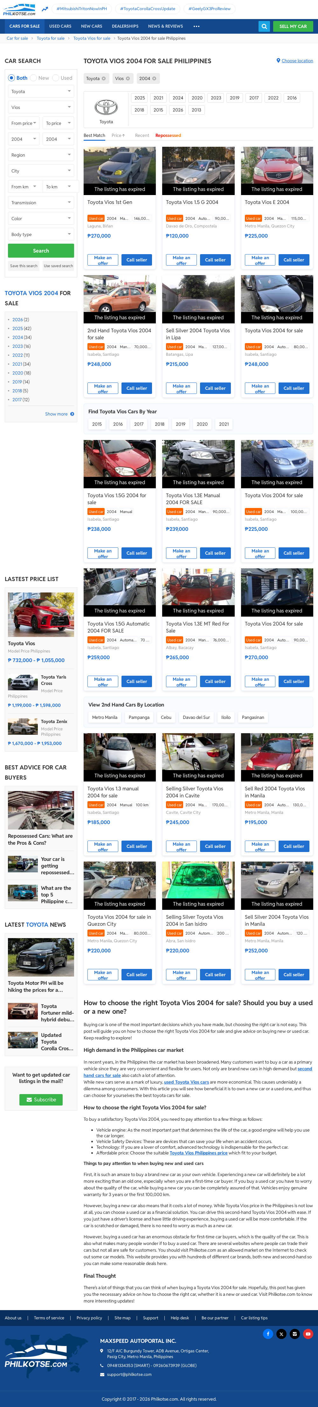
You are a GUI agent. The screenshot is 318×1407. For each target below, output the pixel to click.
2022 (17, 355)
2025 (17, 328)
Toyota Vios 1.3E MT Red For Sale (197, 627)
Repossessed (168, 135)
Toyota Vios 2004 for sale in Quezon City (119, 920)
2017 (17, 399)
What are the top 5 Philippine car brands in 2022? (57, 895)
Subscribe (41, 1099)
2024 (17, 337)
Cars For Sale (25, 26)
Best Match (94, 135)
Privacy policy (89, 1318)
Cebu (166, 717)
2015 (158, 110)
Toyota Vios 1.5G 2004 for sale (116, 499)
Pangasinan (253, 717)
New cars (91, 26)
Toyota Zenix (54, 721)
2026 (17, 319)
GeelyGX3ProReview (211, 8)
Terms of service (49, 1318)
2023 (17, 346)
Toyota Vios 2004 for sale (274, 330)
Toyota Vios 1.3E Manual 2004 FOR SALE (193, 499)
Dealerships (125, 26)
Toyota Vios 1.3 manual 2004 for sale (113, 792)
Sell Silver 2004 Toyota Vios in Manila (277, 920)
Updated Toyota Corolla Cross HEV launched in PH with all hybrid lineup (57, 1042)
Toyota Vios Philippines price (199, 1153)
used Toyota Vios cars (186, 1082)
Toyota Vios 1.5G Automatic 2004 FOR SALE (118, 627)
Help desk (180, 1318)
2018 (17, 391)
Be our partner (215, 1318)
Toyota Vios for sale (91, 38)
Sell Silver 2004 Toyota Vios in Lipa (198, 334)
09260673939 (166, 1365)
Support (150, 1318)
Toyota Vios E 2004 (267, 202)
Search (41, 250)
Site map (122, 1318)
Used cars (60, 26)
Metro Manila (104, 717)
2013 (196, 110)
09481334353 (120, 1365)
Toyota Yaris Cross (53, 680)
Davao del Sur (196, 717)
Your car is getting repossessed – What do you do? (57, 866)
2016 (292, 98)
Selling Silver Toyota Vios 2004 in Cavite (194, 792)
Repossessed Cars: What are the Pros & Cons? (40, 839)
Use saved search (58, 265)
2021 (17, 364)
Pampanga (139, 717)
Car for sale (17, 38)
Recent (142, 135)
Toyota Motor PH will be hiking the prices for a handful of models (36, 987)
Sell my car (293, 26)
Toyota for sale (51, 38)
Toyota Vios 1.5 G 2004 (192, 202)
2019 (17, 382)
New (43, 78)
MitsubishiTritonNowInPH (83, 8)
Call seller (137, 260)
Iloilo (226, 717)
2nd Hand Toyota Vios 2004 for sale (119, 334)
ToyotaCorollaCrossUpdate (149, 8)
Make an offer (103, 260)
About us (13, 1318)
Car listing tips (254, 1318)
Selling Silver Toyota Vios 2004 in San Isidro (194, 920)
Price (120, 135)
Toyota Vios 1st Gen (109, 202)
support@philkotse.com (129, 1374)
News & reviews (165, 26)
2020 (17, 373)
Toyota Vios (21, 643)
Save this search (24, 265)
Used (67, 78)
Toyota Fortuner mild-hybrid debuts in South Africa (57, 1013)
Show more (56, 414)
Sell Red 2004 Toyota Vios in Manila (275, 792)
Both (22, 78)
